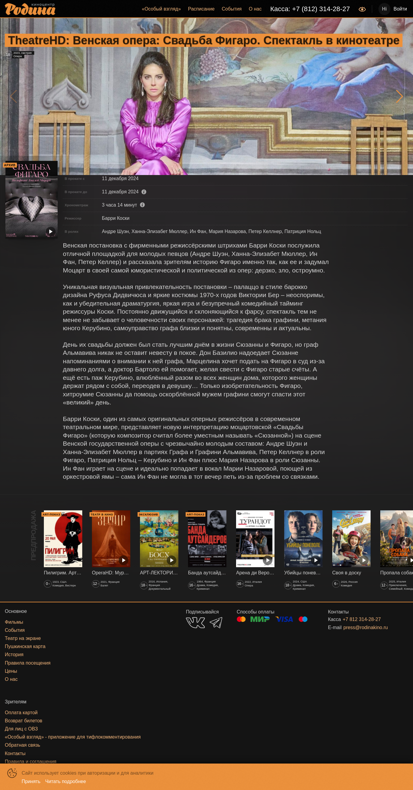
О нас (255, 8)
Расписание (201, 8)
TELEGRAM (216, 622)
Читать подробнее (65, 781)
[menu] (207, 9)
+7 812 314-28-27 (362, 619)
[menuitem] (161, 9)
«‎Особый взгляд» (161, 8)
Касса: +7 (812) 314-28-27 (310, 9)
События (231, 8)
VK (195, 622)
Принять (31, 781)
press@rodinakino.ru (365, 627)
